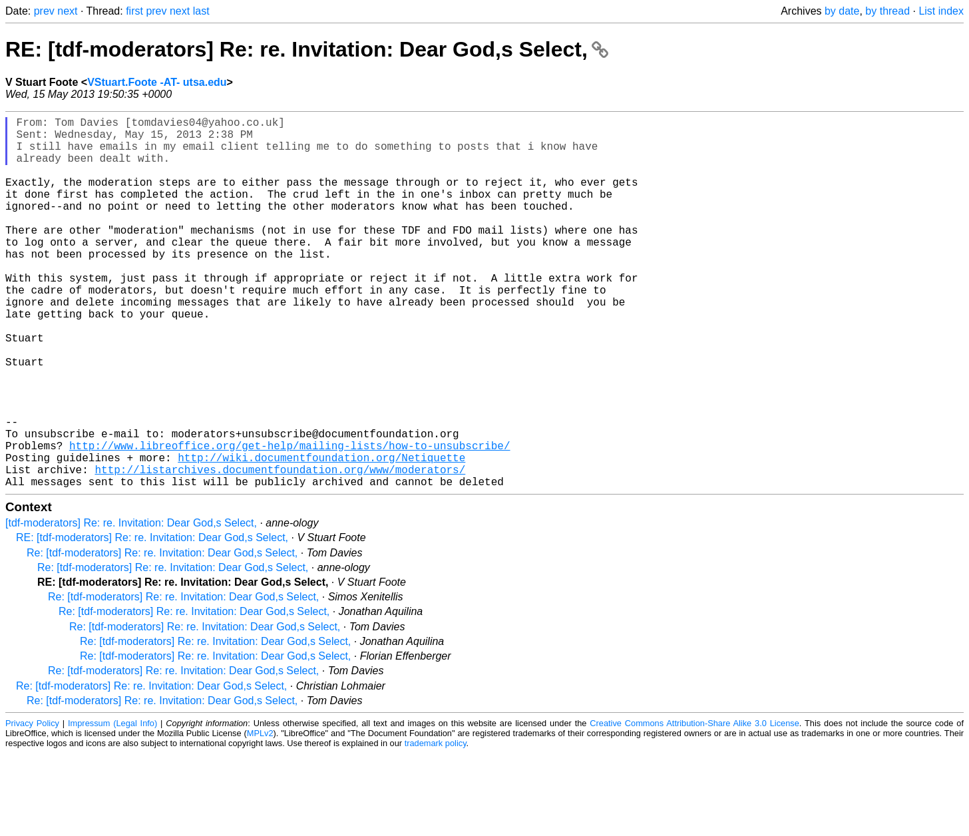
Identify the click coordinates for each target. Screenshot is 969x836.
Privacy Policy (32, 806)
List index (941, 11)
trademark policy (436, 826)
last (201, 11)
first (134, 11)
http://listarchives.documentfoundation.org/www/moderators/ (280, 549)
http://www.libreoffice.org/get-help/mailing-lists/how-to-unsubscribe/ (289, 520)
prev (44, 11)
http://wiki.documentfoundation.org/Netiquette (321, 534)
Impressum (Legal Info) (112, 806)
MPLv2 (260, 816)
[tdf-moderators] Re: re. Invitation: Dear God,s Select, (131, 605)
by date (842, 11)
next (67, 11)
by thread (887, 11)
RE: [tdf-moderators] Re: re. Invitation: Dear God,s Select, (306, 49)
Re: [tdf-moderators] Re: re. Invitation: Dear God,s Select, (162, 635)
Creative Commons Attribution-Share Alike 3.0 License (694, 806)
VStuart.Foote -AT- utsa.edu (156, 82)
